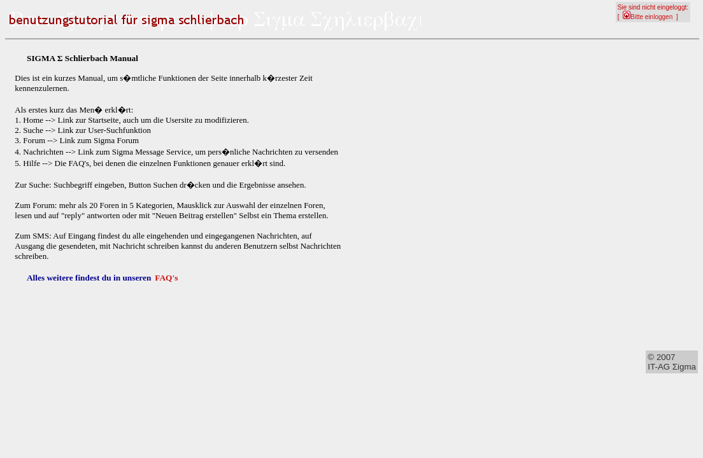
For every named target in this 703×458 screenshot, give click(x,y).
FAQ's (166, 277)
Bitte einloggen (647, 16)
